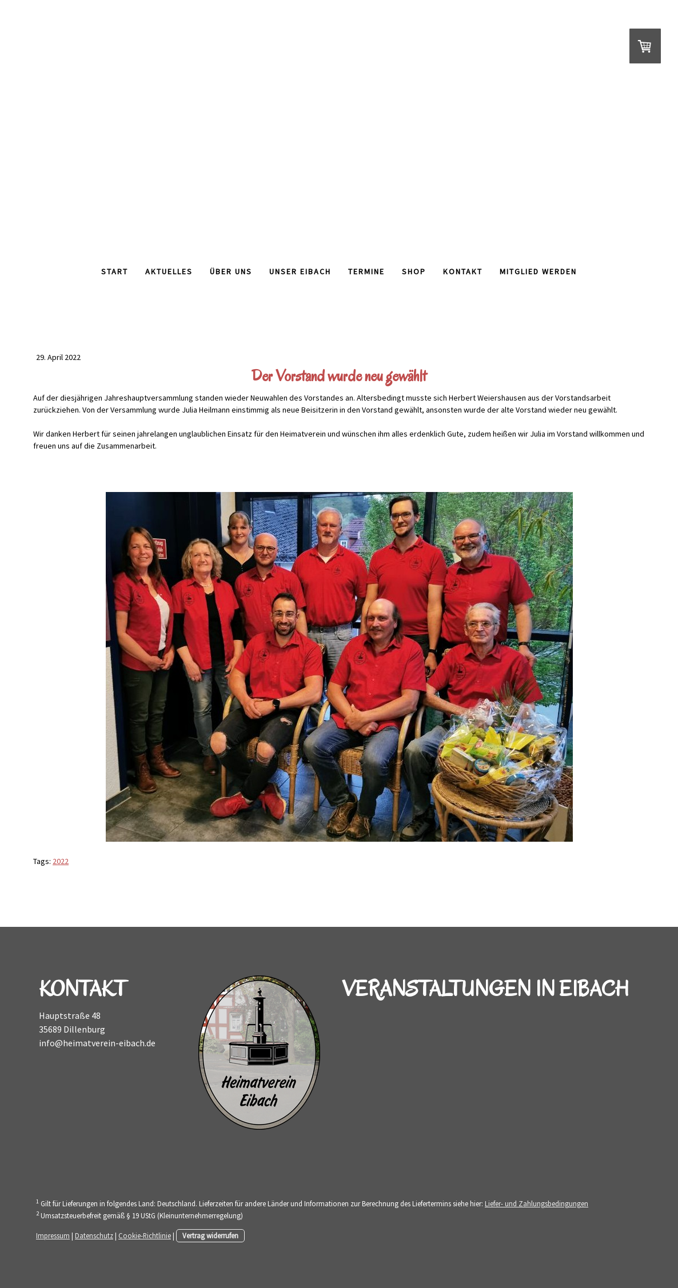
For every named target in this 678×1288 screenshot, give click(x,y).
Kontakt (462, 271)
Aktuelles (169, 271)
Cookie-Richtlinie (144, 1235)
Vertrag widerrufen (210, 1235)
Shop (414, 271)
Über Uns (231, 271)
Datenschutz (94, 1235)
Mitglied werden (538, 271)
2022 (61, 861)
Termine (366, 271)
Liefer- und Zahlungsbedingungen (536, 1203)
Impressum (53, 1235)
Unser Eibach (300, 271)
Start (114, 271)
